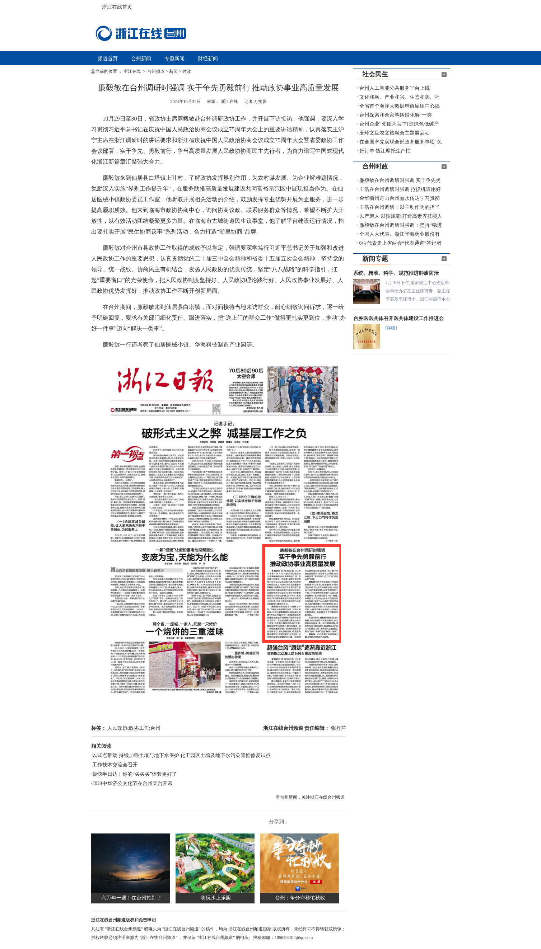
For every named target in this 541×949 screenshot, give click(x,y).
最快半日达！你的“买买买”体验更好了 (134, 774)
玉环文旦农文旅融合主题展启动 (394, 133)
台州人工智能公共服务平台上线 (394, 88)
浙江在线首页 (98, 5)
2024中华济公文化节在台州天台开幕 (132, 783)
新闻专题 (375, 258)
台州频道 (155, 71)
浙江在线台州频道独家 (250, 928)
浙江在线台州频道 (284, 728)
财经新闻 (208, 58)
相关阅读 (101, 746)
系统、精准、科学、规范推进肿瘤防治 (396, 273)
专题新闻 (174, 58)
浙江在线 (132, 71)
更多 (444, 74)
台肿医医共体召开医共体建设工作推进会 (398, 318)
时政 (186, 71)
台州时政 (375, 166)
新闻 (173, 71)
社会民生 (375, 74)
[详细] (391, 327)
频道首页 (108, 58)
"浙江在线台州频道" (124, 928)
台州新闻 (141, 58)
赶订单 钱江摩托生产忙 (385, 151)
